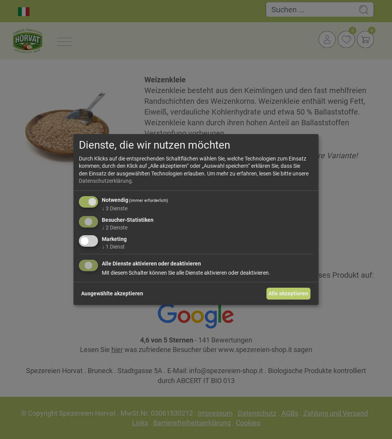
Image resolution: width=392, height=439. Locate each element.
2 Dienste (114, 227)
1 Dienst (113, 246)
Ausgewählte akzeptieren (112, 293)
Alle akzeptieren (288, 293)
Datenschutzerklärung (105, 181)
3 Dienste (114, 208)
